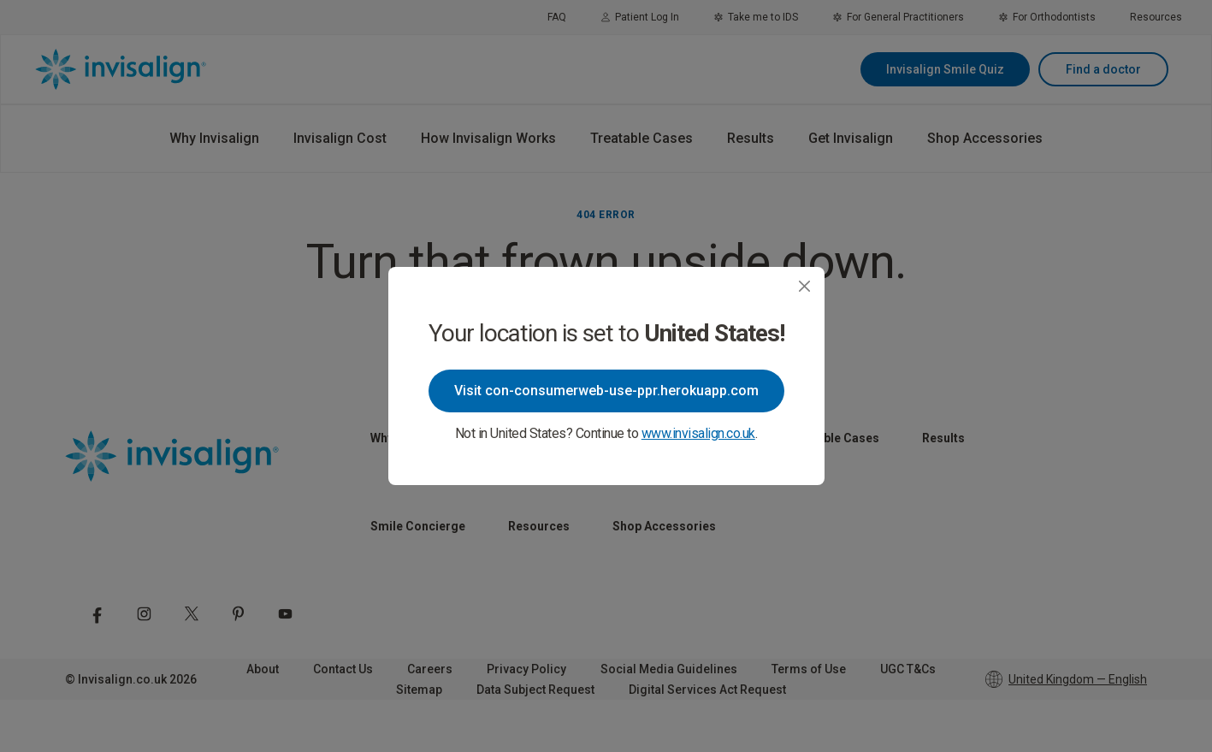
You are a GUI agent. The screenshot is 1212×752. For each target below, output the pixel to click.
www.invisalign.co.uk (698, 433)
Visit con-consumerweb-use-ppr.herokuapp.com (606, 390)
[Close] (804, 286)
